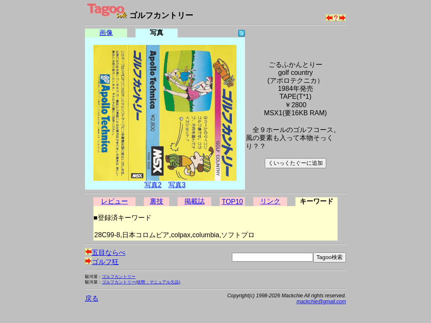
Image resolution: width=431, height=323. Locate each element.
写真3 (177, 184)
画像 (106, 32)
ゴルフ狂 (102, 261)
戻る (91, 298)
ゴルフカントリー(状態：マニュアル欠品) (141, 282)
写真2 (153, 184)
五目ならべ (105, 252)
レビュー (114, 201)
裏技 (156, 201)
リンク (270, 201)
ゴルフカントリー (119, 276)
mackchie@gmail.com (321, 301)
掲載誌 (194, 201)
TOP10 (232, 201)
